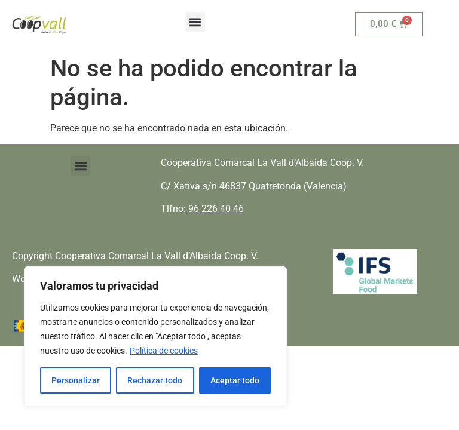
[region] (155, 336)
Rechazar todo (154, 380)
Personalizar (75, 380)
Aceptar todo (234, 380)
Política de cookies (164, 350)
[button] (195, 22)
